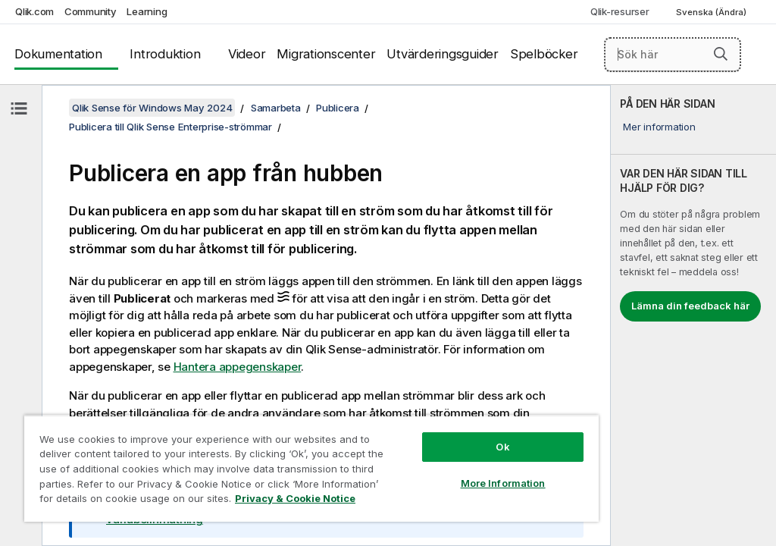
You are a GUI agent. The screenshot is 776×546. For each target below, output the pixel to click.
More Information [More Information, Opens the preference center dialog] (503, 483)
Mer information (659, 127)
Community (90, 11)
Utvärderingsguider (442, 53)
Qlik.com (34, 11)
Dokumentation (58, 53)
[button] (720, 53)
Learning (147, 11)
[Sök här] (672, 55)
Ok (502, 447)
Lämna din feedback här (690, 306)
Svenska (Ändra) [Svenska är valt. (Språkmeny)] (712, 12)
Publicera (337, 108)
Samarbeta (276, 108)
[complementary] (693, 315)
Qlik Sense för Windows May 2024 (152, 108)
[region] (311, 468)
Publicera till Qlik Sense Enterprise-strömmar (170, 127)
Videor (247, 53)
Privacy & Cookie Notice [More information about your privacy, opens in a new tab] (295, 498)
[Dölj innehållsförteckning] (19, 108)
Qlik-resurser (619, 11)
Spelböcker (544, 53)
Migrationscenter (326, 53)
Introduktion (165, 53)
